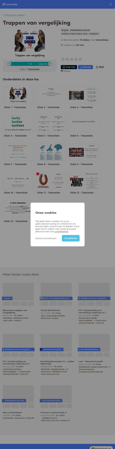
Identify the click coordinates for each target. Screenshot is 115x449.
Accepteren (70, 238)
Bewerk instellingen (45, 238)
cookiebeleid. (61, 231)
